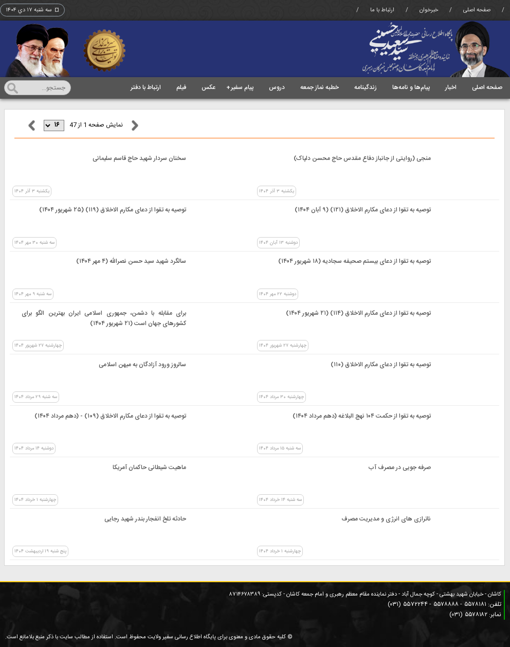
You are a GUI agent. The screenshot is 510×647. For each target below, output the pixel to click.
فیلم (181, 87)
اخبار (451, 87)
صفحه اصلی (476, 10)
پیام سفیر (239, 87)
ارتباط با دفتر (146, 87)
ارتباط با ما (382, 10)
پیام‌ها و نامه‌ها (411, 87)
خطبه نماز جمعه (319, 87)
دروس (277, 87)
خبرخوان (429, 10)
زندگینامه (365, 87)
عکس (208, 87)
